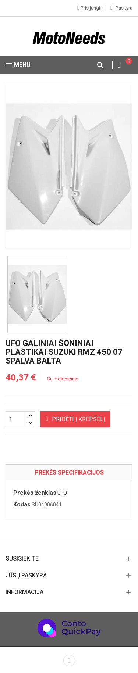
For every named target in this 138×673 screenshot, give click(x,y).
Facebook (69, 660)
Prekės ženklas (34, 492)
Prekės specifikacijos (69, 472)
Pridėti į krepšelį (75, 419)
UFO (62, 493)
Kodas (22, 504)
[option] (37, 294)
